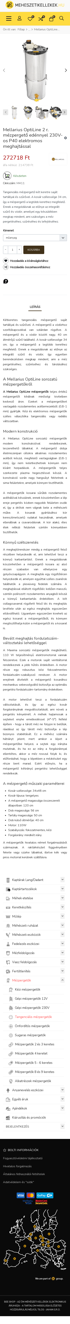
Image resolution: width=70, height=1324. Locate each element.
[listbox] (35, 237)
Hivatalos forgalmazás (17, 1166)
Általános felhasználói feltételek (24, 1174)
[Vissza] (63, 29)
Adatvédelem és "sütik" (18, 1182)
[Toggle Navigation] (9, 19)
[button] (30, 19)
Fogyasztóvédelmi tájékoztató (23, 1158)
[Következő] (66, 29)
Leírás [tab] (35, 307)
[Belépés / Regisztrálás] (19, 18)
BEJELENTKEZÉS (35, 1126)
